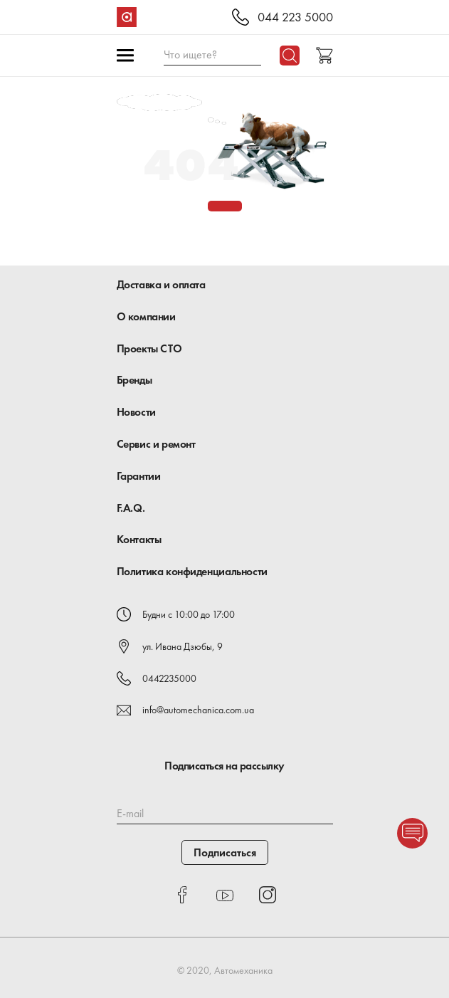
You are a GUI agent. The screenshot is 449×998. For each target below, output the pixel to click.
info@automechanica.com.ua (198, 709)
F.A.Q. (131, 507)
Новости (136, 411)
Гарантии (139, 475)
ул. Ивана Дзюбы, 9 (182, 646)
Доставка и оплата (161, 284)
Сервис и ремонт (156, 443)
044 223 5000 (295, 17)
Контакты (139, 539)
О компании (146, 316)
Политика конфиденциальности (192, 571)
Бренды (134, 379)
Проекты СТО (149, 348)
